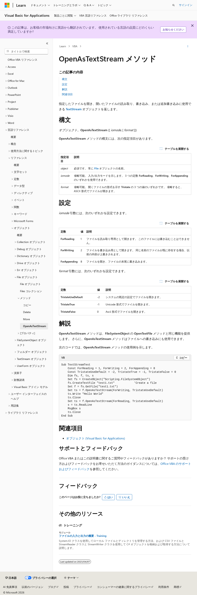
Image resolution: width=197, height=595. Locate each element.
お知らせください (173, 29)
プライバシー (81, 587)
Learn (62, 46)
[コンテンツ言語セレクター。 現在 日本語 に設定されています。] (11, 578)
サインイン (185, 5)
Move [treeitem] (26, 319)
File (96, 168)
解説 (64, 89)
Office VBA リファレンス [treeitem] (22, 59)
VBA (74, 46)
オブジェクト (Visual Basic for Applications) (95, 438)
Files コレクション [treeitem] (31, 291)
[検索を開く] (173, 5)
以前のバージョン (32, 587)
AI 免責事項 (10, 587)
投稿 (66, 587)
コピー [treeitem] (27, 305)
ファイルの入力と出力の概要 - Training (82, 536)
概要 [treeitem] (13, 137)
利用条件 (163, 587)
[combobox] (26, 51)
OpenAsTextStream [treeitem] (34, 326)
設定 (64, 84)
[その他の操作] (187, 46)
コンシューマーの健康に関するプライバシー (124, 587)
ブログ (52, 587)
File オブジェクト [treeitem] (30, 284)
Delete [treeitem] (27, 312)
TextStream (74, 109)
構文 (64, 79)
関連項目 (67, 94)
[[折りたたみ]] (47, 43)
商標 (176, 587)
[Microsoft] (7, 5)
